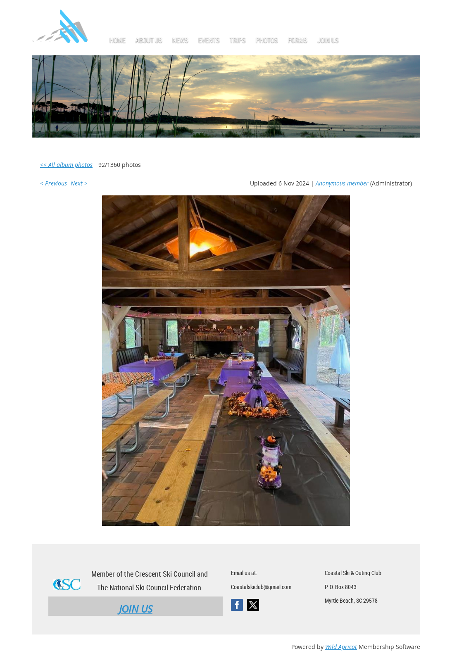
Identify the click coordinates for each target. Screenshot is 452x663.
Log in (412, 12)
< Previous (53, 183)
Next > (79, 183)
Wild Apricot (341, 647)
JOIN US (135, 608)
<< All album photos (66, 165)
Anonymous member (342, 183)
